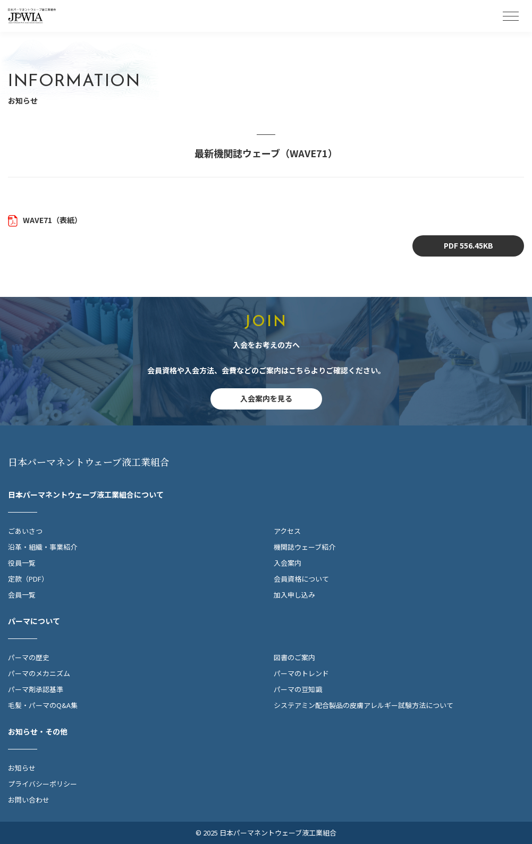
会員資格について (301, 579)
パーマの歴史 (28, 657)
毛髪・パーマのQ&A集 (43, 705)
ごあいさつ (25, 531)
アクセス (287, 531)
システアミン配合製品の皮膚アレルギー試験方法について (363, 705)
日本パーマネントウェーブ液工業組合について (86, 494)
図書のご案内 (294, 657)
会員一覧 (22, 595)
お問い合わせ (28, 800)
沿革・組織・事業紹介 (42, 547)
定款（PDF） (28, 579)
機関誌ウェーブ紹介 (304, 547)
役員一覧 (22, 563)
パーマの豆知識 (298, 689)
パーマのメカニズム (39, 673)
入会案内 (287, 563)
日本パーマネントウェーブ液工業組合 (89, 461)
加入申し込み (294, 595)
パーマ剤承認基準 (35, 689)
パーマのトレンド (301, 673)
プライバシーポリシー (42, 784)
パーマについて (34, 621)
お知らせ (22, 768)
